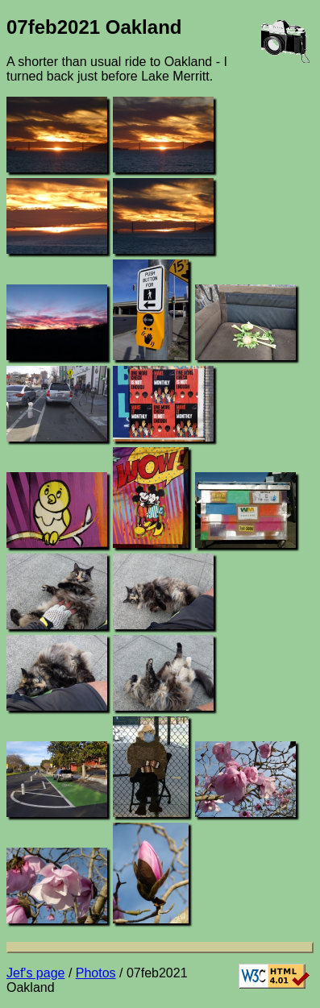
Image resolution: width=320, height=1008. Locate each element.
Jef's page (35, 973)
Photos (96, 973)
